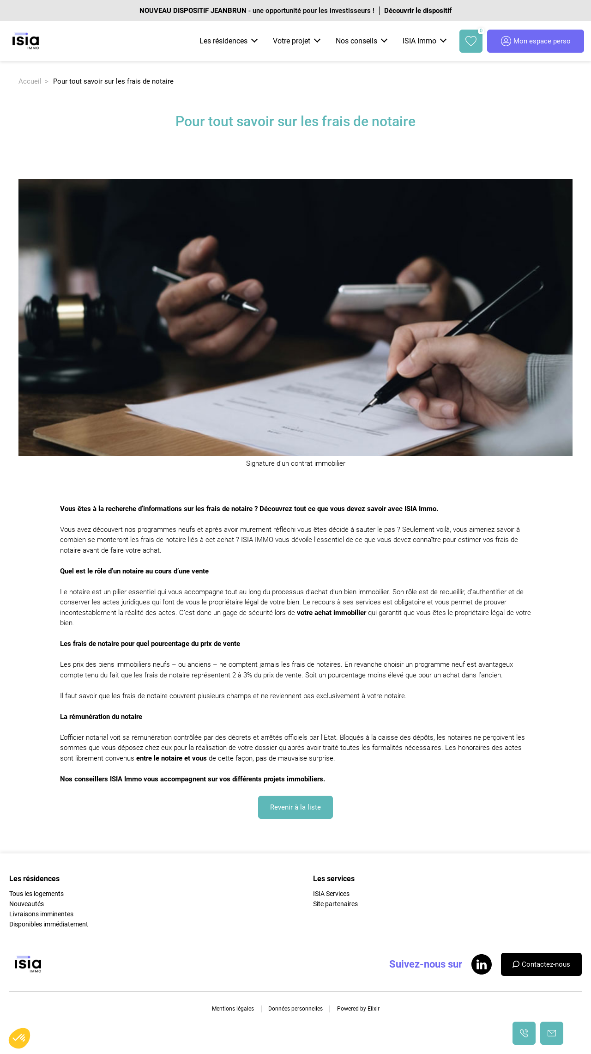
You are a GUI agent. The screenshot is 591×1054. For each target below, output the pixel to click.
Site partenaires (335, 904)
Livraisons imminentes (41, 914)
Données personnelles (295, 1008)
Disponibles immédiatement (48, 924)
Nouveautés (26, 904)
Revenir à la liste (295, 807)
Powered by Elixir (358, 1008)
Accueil (30, 81)
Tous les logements (36, 893)
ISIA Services (331, 893)
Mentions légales (233, 1008)
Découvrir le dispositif (418, 10)
